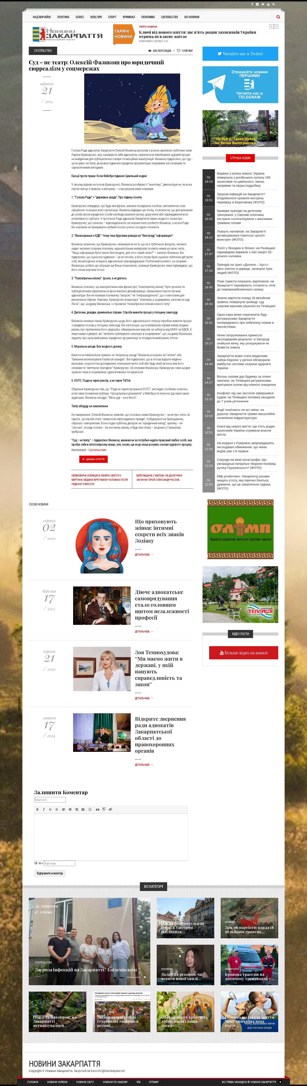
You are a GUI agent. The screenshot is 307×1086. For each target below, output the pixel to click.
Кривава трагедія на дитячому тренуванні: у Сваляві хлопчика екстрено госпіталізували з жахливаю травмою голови (244, 217)
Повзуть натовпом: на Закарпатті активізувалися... (54, 1021)
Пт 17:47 (209, 252)
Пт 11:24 (209, 463)
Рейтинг (185, 50)
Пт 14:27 (209, 380)
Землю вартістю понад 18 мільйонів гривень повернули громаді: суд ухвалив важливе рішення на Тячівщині (246, 302)
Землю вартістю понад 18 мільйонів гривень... (249, 929)
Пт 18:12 (209, 235)
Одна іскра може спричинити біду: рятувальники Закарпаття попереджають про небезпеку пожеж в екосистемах (245, 320)
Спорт (112, 16)
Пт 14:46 (209, 362)
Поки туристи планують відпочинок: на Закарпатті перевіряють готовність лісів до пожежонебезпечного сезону (246, 285)
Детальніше (144, 554)
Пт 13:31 (209, 397)
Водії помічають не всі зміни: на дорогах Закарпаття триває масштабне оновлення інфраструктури (246, 414)
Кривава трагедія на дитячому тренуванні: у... (249, 976)
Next (276, 26)
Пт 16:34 (209, 302)
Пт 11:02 (209, 482)
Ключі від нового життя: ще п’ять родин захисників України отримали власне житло (197, 34)
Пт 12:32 (209, 447)
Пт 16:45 (209, 285)
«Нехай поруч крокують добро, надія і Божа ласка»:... (184, 1021)
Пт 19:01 (209, 198)
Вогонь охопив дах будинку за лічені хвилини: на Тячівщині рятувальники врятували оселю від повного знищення (246, 380)
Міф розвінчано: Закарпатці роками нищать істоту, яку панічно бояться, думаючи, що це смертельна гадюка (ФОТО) (244, 482)
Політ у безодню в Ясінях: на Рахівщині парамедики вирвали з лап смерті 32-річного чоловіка (246, 252)
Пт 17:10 (209, 268)
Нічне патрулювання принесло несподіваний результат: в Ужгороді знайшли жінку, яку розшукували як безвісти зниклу (243, 341)
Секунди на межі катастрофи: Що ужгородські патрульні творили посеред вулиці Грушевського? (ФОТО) (246, 463)
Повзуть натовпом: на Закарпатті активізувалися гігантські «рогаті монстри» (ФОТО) (241, 235)
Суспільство (169, 16)
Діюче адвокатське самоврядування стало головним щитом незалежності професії (162, 604)
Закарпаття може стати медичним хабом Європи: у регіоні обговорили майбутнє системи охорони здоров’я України (244, 362)
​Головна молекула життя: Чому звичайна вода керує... (250, 1021)
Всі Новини (191, 16)
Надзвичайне (42, 16)
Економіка (148, 16)
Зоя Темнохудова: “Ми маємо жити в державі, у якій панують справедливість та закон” (159, 668)
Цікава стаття (94, 459)
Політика (63, 16)
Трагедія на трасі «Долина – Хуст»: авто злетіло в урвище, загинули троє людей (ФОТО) (244, 268)
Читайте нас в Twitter (242, 53)
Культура (96, 16)
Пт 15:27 (209, 341)
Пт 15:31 (209, 320)
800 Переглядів (159, 50)
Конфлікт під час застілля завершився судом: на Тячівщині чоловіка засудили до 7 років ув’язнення (246, 397)
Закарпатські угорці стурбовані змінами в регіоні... (118, 1021)
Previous (271, 26)
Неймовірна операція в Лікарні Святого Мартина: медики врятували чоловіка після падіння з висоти (99, 480)
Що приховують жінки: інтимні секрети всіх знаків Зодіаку (159, 531)
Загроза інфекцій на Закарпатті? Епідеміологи (87, 965)
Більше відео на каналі (246, 652)
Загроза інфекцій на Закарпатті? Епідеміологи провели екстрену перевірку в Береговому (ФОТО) (241, 198)
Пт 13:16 (209, 413)
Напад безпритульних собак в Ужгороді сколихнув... (182, 927)
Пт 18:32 (209, 217)
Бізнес (80, 16)
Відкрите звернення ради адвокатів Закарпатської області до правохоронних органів (160, 734)
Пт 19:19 (209, 179)
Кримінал (129, 16)
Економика (166, 969)
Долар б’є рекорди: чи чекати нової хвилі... (181, 976)
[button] (38, 809)
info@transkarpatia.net (111, 1071)
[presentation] (37, 809)
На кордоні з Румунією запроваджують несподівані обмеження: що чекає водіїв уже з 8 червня (245, 447)
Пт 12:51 (209, 430)
